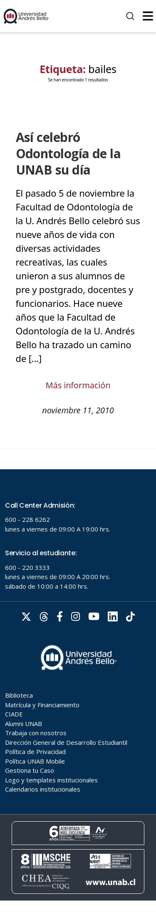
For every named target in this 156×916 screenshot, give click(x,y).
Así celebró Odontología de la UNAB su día (68, 153)
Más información (78, 385)
